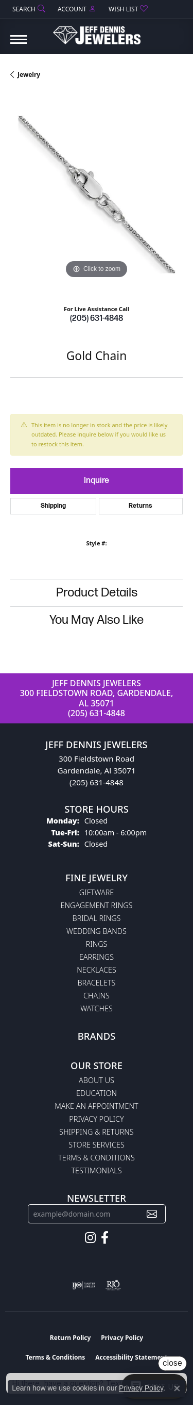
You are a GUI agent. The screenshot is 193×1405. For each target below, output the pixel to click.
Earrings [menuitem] (96, 957)
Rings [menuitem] (97, 944)
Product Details (96, 592)
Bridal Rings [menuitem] (97, 918)
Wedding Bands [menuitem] (96, 931)
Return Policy (70, 1337)
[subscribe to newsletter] (151, 1214)
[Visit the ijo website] (83, 1285)
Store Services (96, 1145)
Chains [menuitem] (96, 995)
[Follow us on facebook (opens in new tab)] (105, 1238)
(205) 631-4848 (96, 319)
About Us (96, 1080)
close (172, 1363)
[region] (96, 194)
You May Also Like (96, 619)
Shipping (53, 506)
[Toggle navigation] (18, 44)
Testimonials (96, 1170)
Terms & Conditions (96, 1157)
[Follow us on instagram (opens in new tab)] (90, 1238)
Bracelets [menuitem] (97, 983)
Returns (140, 506)
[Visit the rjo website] (113, 1285)
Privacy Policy (96, 1119)
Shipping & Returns (96, 1132)
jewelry (28, 74)
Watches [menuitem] (96, 1008)
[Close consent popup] (177, 1388)
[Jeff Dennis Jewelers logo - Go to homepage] (97, 31)
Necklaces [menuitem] (96, 970)
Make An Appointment (96, 1106)
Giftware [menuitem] (96, 892)
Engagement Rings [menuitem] (97, 905)
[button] (27, 9)
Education (96, 1093)
